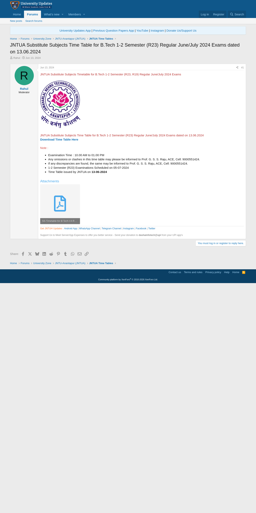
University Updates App (75, 30)
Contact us (175, 500)
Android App (70, 342)
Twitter (151, 342)
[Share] (237, 123)
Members (74, 14)
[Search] (237, 14)
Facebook (141, 342)
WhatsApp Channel (89, 342)
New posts (16, 20)
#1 (242, 123)
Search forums (33, 20)
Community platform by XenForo (128, 507)
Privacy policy (213, 500)
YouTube (142, 30)
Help (227, 500)
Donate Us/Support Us (181, 30)
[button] (62, 14)
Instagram (157, 30)
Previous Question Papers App (113, 30)
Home (17, 14)
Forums (32, 14)
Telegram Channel (111, 342)
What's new (51, 14)
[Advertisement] (128, 90)
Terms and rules (193, 500)
